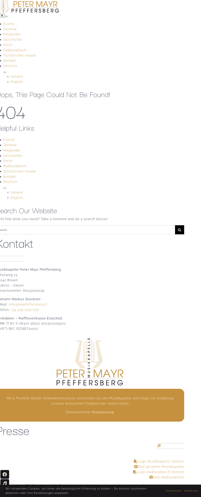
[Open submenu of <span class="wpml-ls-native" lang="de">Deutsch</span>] (4, 72)
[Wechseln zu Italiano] (97, 192)
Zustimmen (174, 490)
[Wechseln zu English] (97, 197)
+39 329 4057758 (25, 310)
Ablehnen (191, 490)
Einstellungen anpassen (51, 493)
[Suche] (179, 229)
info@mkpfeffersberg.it (28, 304)
